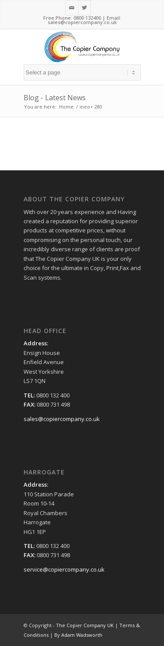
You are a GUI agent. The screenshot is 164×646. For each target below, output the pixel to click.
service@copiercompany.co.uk (64, 569)
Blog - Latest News (55, 97)
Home (66, 106)
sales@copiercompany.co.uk (82, 22)
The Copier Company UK (85, 625)
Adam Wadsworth (81, 635)
